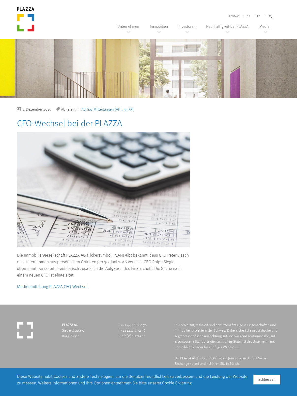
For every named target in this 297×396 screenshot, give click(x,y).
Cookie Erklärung (177, 382)
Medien (265, 26)
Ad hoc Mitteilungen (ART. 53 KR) (107, 109)
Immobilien (159, 26)
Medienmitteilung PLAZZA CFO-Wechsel (52, 286)
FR (258, 16)
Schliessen (266, 379)
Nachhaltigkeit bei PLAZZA (227, 26)
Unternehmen (128, 26)
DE (248, 16)
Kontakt (234, 16)
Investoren (187, 26)
